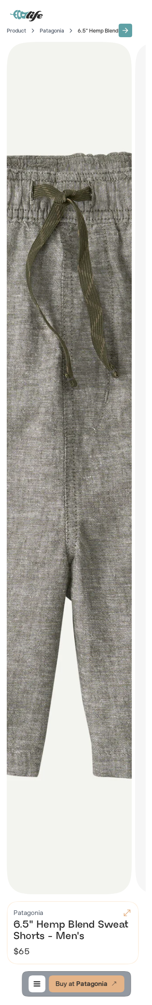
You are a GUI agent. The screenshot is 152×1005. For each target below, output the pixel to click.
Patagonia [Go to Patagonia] (52, 31)
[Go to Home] (27, 15)
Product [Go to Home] (16, 31)
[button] (125, 30)
